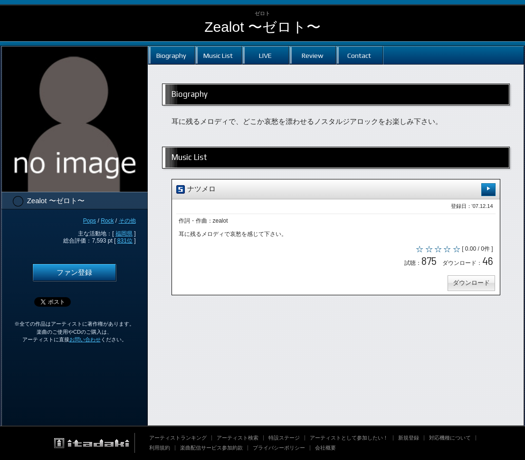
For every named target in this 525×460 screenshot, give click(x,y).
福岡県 (124, 233)
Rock (107, 220)
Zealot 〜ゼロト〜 (262, 27)
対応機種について (450, 438)
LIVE (265, 55)
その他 (127, 220)
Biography (171, 55)
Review (312, 55)
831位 (125, 240)
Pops (89, 220)
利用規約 (159, 448)
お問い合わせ (85, 339)
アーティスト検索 (237, 438)
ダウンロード (470, 283)
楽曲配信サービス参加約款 (211, 448)
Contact (359, 55)
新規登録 (408, 438)
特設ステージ (284, 438)
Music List (218, 55)
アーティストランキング (178, 438)
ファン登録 (74, 272)
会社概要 (325, 448)
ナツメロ (336, 189)
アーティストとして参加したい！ (349, 438)
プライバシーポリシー (279, 448)
